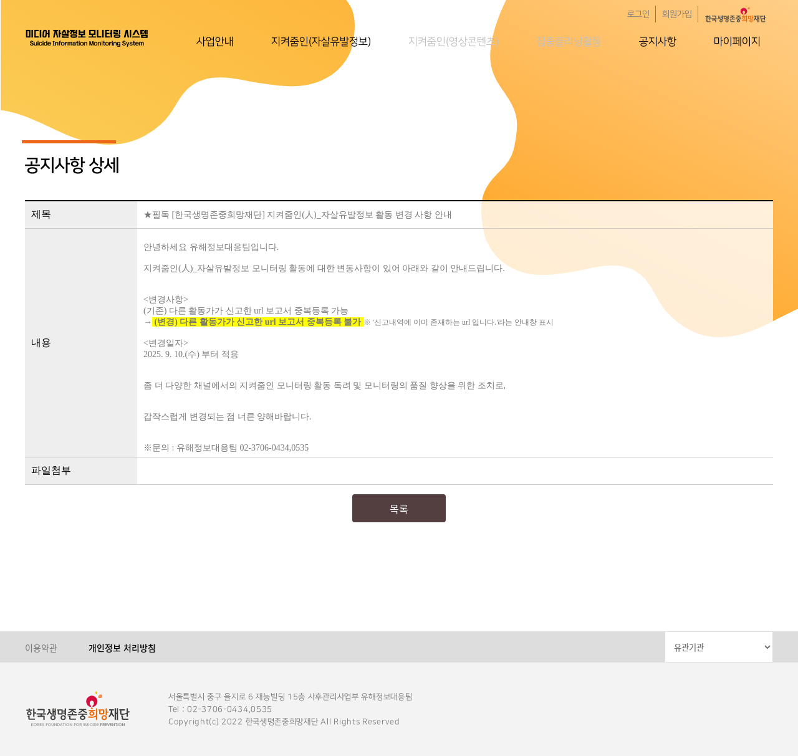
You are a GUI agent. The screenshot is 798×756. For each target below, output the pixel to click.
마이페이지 (737, 41)
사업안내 (215, 41)
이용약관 (41, 647)
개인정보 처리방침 (122, 647)
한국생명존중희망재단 (87, 37)
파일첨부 (51, 470)
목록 (399, 508)
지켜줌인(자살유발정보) (321, 41)
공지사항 (657, 41)
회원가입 (677, 14)
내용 (41, 342)
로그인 (638, 14)
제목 (41, 214)
